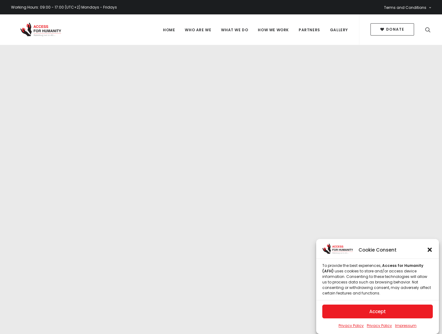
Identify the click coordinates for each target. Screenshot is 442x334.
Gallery (339, 29)
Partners (309, 29)
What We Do (234, 29)
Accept (377, 312)
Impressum (406, 326)
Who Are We (198, 29)
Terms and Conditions (407, 7)
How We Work (273, 29)
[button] (430, 251)
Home (169, 29)
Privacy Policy (351, 326)
